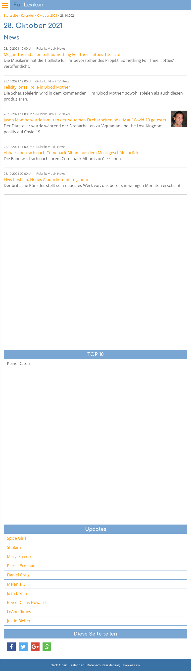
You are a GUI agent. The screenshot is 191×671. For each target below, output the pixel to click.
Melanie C (16, 584)
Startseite (11, 15)
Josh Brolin (17, 593)
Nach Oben (58, 665)
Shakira (14, 547)
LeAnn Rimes (19, 611)
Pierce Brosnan (21, 565)
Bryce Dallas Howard (26, 602)
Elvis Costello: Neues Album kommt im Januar (46, 179)
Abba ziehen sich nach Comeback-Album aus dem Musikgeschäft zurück (71, 152)
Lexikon (29, 5)
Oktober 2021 (47, 15)
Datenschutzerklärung (103, 665)
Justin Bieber (19, 621)
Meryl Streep (19, 556)
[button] (11, 646)
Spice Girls (17, 538)
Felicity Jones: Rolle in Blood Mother (37, 87)
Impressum (131, 665)
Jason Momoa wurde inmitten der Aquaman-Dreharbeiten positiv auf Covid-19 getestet (85, 120)
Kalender (27, 15)
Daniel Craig (18, 575)
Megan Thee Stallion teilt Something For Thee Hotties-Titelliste (62, 54)
